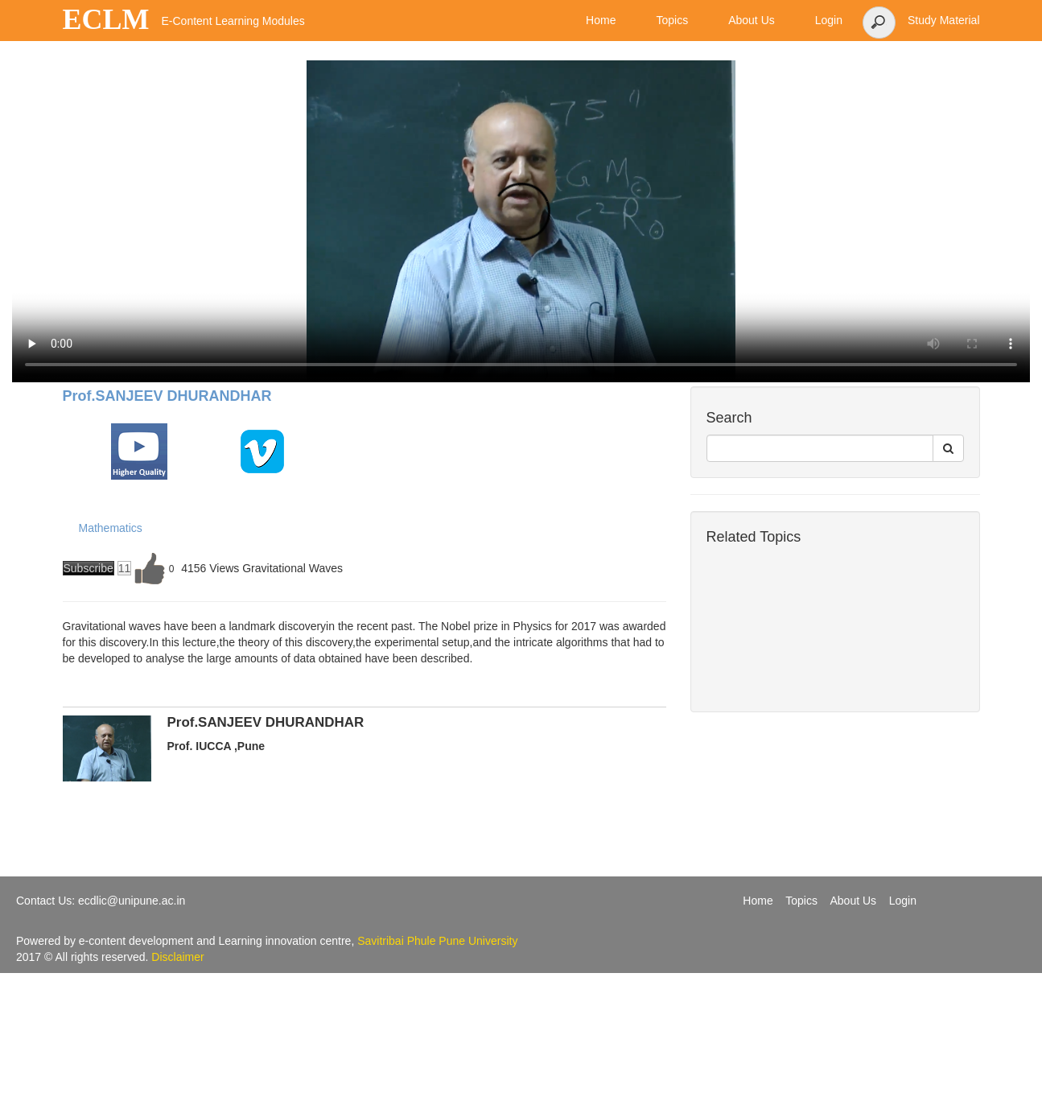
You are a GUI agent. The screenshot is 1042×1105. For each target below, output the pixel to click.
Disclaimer (177, 956)
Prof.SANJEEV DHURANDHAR (167, 396)
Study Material (943, 20)
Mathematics (110, 528)
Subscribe (88, 568)
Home (757, 900)
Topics (801, 900)
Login (902, 900)
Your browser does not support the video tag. (521, 221)
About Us (853, 900)
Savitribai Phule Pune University (437, 940)
